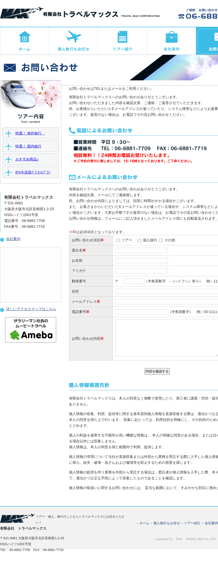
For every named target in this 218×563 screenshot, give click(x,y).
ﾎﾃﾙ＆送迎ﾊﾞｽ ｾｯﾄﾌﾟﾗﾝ (32, 172)
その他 (169, 240)
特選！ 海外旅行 (30, 133)
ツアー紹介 (192, 528)
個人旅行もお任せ (166, 528)
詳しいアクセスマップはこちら (28, 309)
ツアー (127, 240)
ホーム (144, 528)
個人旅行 (150, 240)
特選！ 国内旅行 (28, 146)
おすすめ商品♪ (27, 159)
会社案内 (10, 239)
